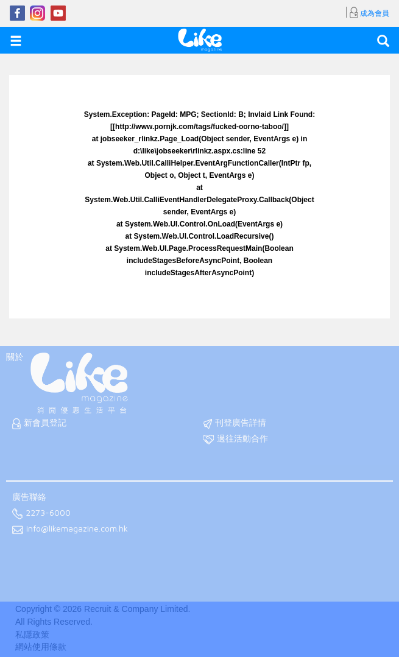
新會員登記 (39, 423)
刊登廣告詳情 (234, 423)
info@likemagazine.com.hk (70, 529)
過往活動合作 (235, 439)
